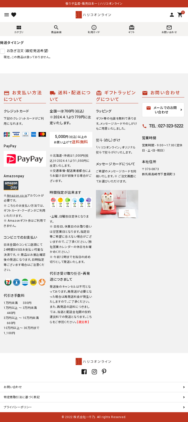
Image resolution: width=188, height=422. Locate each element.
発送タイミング (12, 42)
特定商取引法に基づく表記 (22, 397)
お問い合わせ (13, 387)
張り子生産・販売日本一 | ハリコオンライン (93, 3)
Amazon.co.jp (17, 195)
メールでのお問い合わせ (161, 110)
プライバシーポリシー (18, 407)
